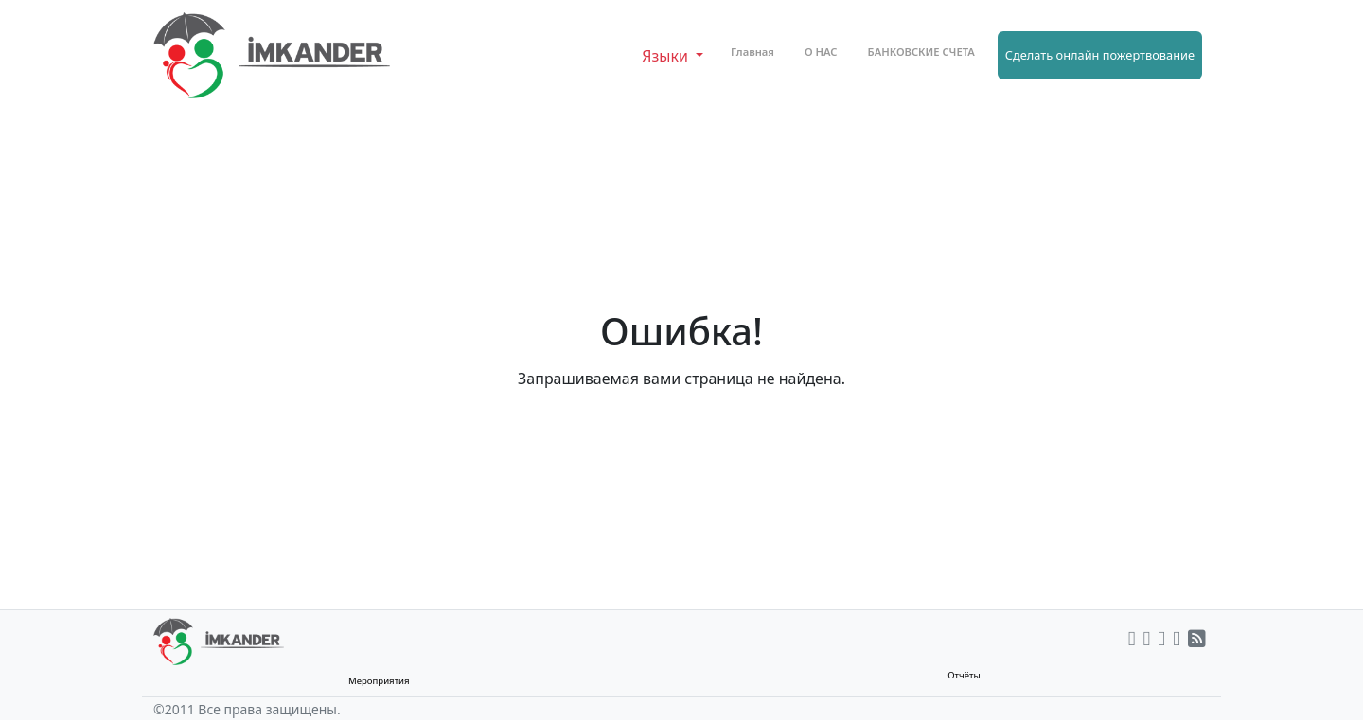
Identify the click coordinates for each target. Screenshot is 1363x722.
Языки (667, 55)
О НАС (821, 51)
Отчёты (963, 675)
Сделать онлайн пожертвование (1100, 54)
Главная (752, 51)
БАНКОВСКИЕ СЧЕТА (921, 51)
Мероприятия (379, 681)
